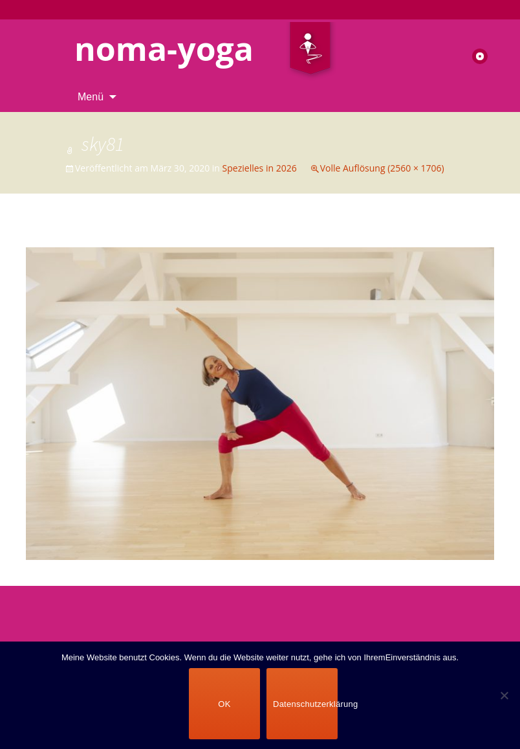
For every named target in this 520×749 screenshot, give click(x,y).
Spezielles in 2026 (259, 168)
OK (224, 704)
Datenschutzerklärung (305, 704)
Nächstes (461, 235)
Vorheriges (62, 235)
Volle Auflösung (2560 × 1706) (382, 168)
